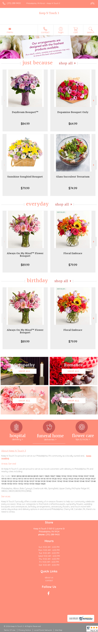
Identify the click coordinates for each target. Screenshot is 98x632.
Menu (10, 32)
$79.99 (25, 188)
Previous (4, 100)
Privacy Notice (25, 630)
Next (94, 100)
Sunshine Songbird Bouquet (25, 176)
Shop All (66, 63)
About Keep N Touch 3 (13, 450)
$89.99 (25, 265)
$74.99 (73, 188)
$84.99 (25, 124)
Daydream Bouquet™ (25, 112)
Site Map (58, 630)
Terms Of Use (9, 630)
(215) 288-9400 (14, 3)
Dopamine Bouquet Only (72, 112)
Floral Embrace (73, 253)
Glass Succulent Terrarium (73, 176)
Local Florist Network (43, 630)
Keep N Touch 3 (49, 13)
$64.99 (73, 124)
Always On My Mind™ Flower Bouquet (25, 254)
